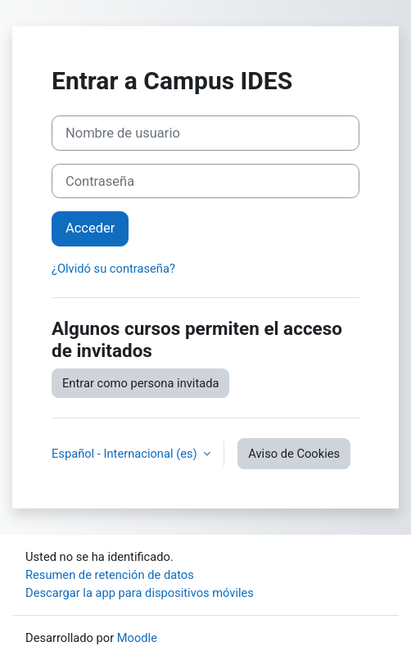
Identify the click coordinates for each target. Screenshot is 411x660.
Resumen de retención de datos (109, 574)
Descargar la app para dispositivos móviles (139, 592)
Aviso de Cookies (294, 453)
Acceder (90, 228)
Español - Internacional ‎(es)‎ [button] (126, 453)
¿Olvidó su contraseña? (113, 268)
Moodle (137, 638)
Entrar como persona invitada (140, 383)
